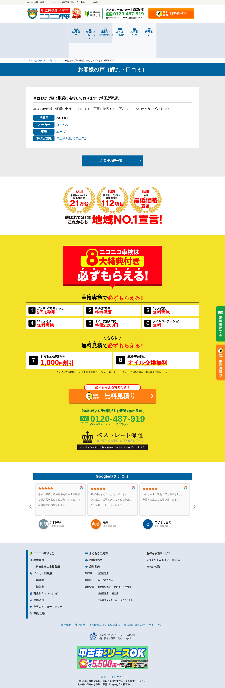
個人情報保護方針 (134, 603)
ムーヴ (61, 110)
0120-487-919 (117, 397)
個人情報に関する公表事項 (104, 603)
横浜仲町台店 (104, 565)
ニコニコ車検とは (43, 532)
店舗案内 (184, 31)
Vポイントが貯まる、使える (163, 538)
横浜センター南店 (122, 565)
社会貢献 (80, 603)
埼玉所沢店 (103, 552)
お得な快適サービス (158, 532)
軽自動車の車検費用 (48, 545)
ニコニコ (95, 14)
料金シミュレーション (69, 32)
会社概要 (66, 603)
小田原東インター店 (107, 579)
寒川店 (115, 572)
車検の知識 (153, 545)
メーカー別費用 (42, 552)
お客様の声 (156, 31)
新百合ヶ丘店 (126, 579)
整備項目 (38, 578)
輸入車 (40, 565)
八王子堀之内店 (105, 559)
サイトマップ (156, 603)
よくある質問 (126, 31)
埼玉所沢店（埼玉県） (72, 117)
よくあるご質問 (98, 532)
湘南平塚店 (103, 572)
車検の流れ (98, 33)
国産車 (40, 558)
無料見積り (178, 13)
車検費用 (40, 31)
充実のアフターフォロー (47, 585)
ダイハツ (62, 103)
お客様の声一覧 (111, 139)
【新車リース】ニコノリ (112, 655)
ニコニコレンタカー (108, 675)
